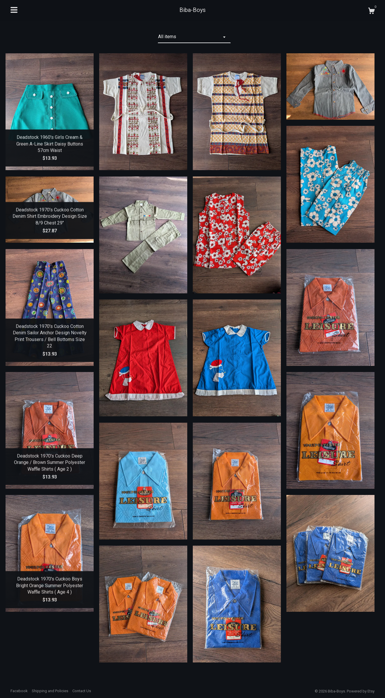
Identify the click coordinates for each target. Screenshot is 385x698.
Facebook (19, 691)
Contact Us (81, 691)
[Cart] (371, 11)
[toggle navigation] (14, 10)
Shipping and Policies (50, 691)
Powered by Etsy (360, 691)
